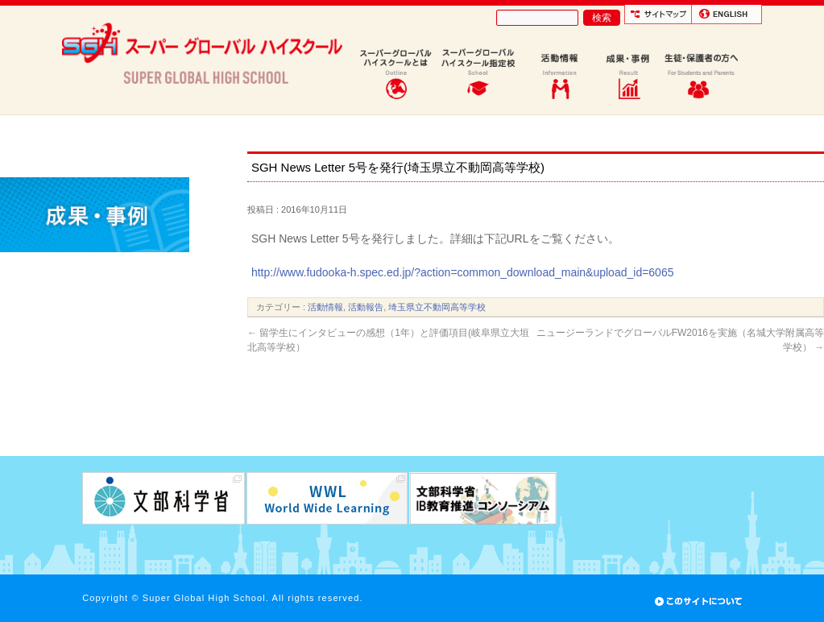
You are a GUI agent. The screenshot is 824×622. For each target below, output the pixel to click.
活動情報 (325, 307)
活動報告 (365, 307)
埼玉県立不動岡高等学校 (437, 307)
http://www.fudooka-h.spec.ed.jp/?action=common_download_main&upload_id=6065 (462, 272)
